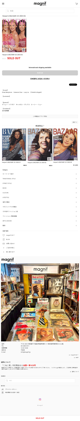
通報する (74, 122)
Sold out (40, 73)
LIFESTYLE (6, 197)
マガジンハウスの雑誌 (9, 207)
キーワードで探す (8, 174)
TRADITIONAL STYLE (9, 178)
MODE (4, 188)
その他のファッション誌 (10, 211)
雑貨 (4, 225)
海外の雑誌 (6, 202)
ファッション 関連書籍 (10, 216)
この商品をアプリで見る (40, 116)
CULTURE (5, 193)
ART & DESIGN (7, 221)
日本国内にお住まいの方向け (40, 79)
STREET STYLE (7, 183)
